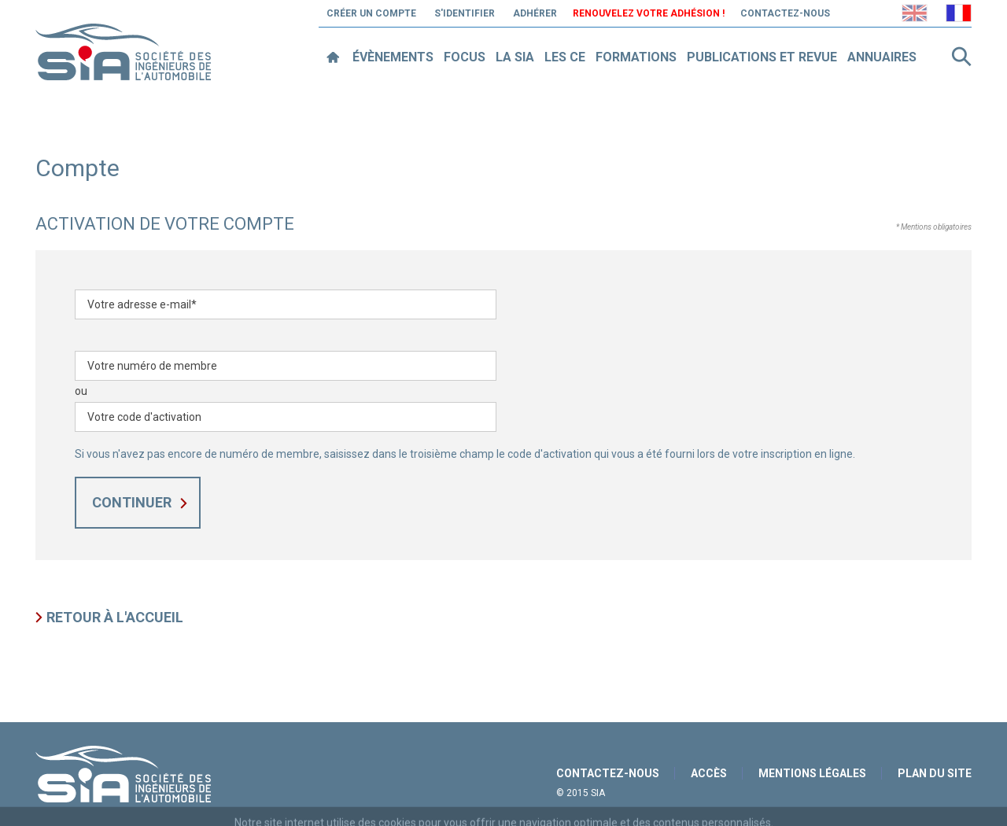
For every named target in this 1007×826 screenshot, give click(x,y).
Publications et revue (762, 57)
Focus (464, 57)
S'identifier (464, 13)
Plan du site (935, 773)
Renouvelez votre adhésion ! (649, 13)
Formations (636, 57)
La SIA (515, 57)
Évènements (392, 57)
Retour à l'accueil (114, 617)
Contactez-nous (785, 13)
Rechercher (961, 56)
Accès (709, 773)
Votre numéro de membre (152, 366)
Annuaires (882, 57)
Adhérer (535, 13)
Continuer (132, 502)
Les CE (564, 57)
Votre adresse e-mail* (142, 304)
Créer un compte (371, 13)
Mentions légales (812, 773)
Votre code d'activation (144, 417)
